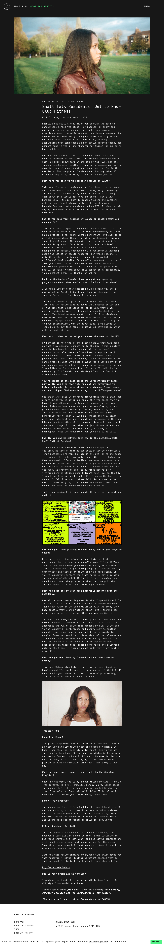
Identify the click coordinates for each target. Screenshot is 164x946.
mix (72, 206)
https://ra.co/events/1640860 (91, 899)
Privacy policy (23, 933)
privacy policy (98, 942)
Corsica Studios (43, 6)
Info (147, 6)
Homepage (19, 922)
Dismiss (156, 942)
